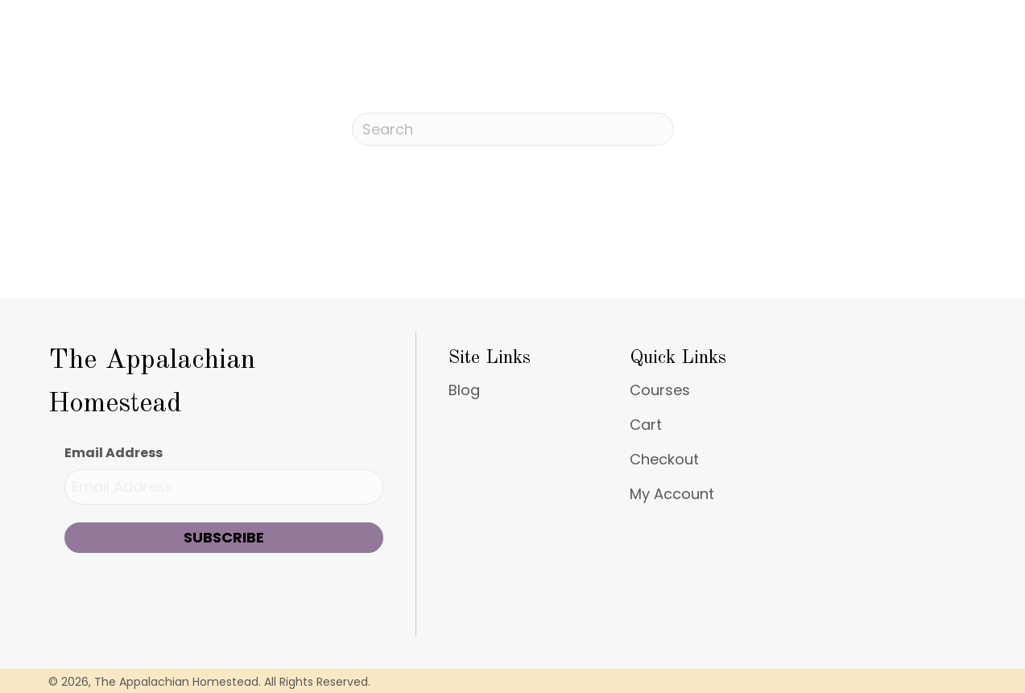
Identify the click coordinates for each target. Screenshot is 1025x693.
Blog (464, 391)
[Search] (513, 129)
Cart (646, 426)
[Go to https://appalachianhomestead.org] (223, 379)
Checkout (664, 460)
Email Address (113, 452)
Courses (660, 391)
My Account (672, 495)
